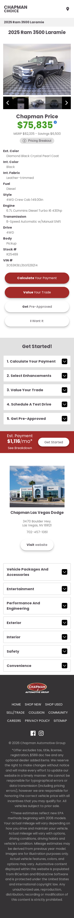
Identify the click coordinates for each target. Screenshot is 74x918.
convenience (37, 665)
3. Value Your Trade (37, 390)
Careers (14, 720)
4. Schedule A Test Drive (37, 404)
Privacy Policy (37, 720)
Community (58, 712)
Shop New (33, 704)
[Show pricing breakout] (55, 122)
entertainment (37, 589)
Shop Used (54, 704)
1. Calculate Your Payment (37, 361)
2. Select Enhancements (37, 375)
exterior (37, 622)
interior (37, 637)
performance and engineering (37, 606)
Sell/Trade (16, 712)
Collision (36, 712)
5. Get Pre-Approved (37, 418)
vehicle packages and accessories (37, 572)
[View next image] (66, 103)
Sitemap (60, 720)
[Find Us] (67, 9)
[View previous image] (7, 103)
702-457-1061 (37, 532)
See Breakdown (20, 448)
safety (37, 651)
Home (16, 704)
